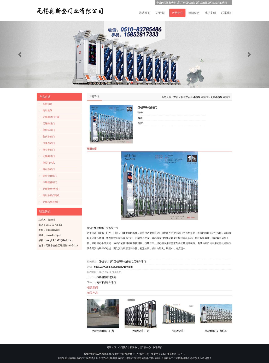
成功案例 (210, 12)
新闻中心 (134, 347)
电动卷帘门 (49, 148)
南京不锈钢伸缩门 (106, 281)
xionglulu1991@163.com (59, 239)
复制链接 (117, 354)
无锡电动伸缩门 (51, 188)
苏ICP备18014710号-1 (173, 354)
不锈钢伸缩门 (50, 181)
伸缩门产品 (49, 162)
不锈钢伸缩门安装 (106, 276)
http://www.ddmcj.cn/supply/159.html (113, 266)
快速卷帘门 (49, 142)
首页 (175, 96)
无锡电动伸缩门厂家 (103, 330)
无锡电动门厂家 (51, 116)
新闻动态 (193, 12)
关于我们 (160, 12)
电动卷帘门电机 (51, 194)
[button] (20, 54)
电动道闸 (47, 109)
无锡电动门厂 (106, 260)
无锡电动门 (49, 155)
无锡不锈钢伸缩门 (220, 96)
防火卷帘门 (49, 135)
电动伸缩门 (158, 237)
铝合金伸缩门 (50, 175)
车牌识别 (47, 103)
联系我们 (226, 12)
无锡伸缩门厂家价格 (216, 330)
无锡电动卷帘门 (172, 2)
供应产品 (186, 96)
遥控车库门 (49, 129)
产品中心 (177, 12)
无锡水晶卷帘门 (51, 201)
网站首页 (144, 12)
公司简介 (123, 347)
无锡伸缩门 (49, 122)
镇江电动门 (178, 330)
